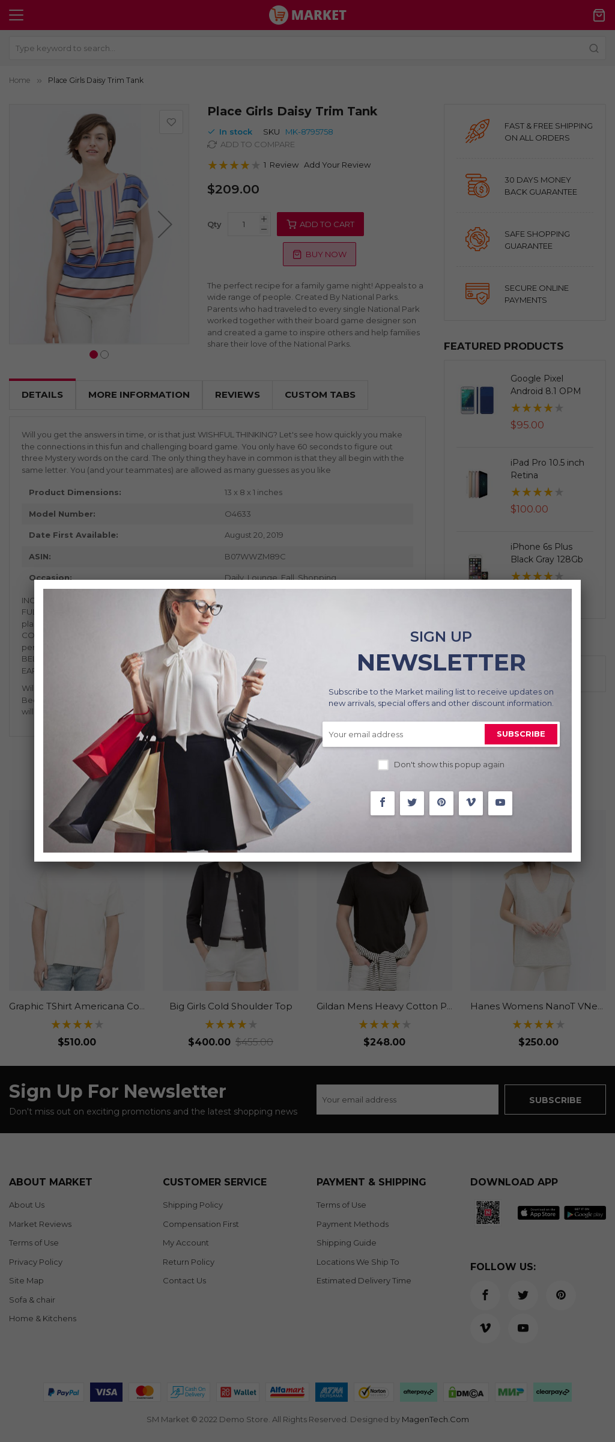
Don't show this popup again (449, 764)
